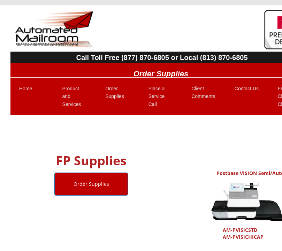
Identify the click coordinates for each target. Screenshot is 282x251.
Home (25, 88)
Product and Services (71, 96)
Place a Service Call (156, 96)
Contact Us (247, 88)
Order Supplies (114, 92)
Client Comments (203, 92)
